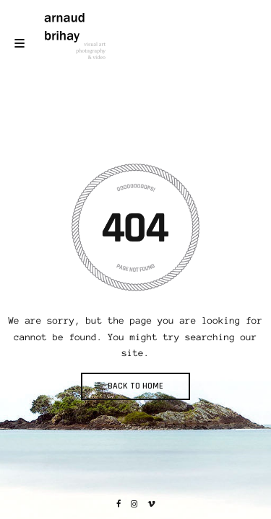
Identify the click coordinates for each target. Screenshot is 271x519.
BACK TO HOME (135, 386)
